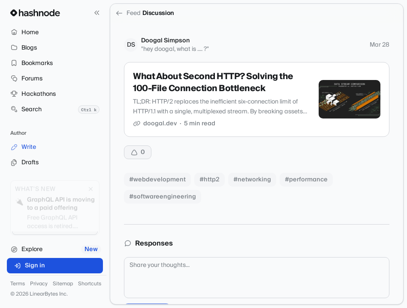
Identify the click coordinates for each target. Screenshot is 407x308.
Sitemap (63, 284)
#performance (306, 180)
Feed (128, 13)
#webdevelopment (157, 180)
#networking (252, 180)
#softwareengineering (162, 197)
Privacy (39, 284)
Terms (17, 284)
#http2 (209, 180)
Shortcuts (89, 284)
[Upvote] (137, 152)
